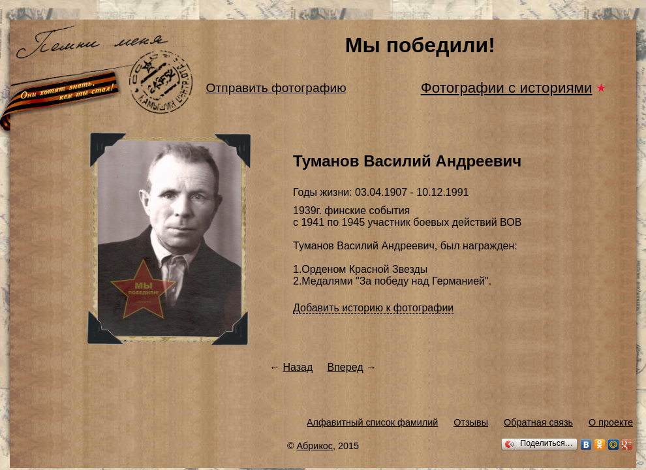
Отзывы (471, 422)
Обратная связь (538, 422)
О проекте (611, 422)
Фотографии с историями (506, 88)
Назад (298, 367)
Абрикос (315, 446)
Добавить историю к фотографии (373, 307)
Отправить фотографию (276, 88)
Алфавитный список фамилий (372, 422)
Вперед (345, 367)
